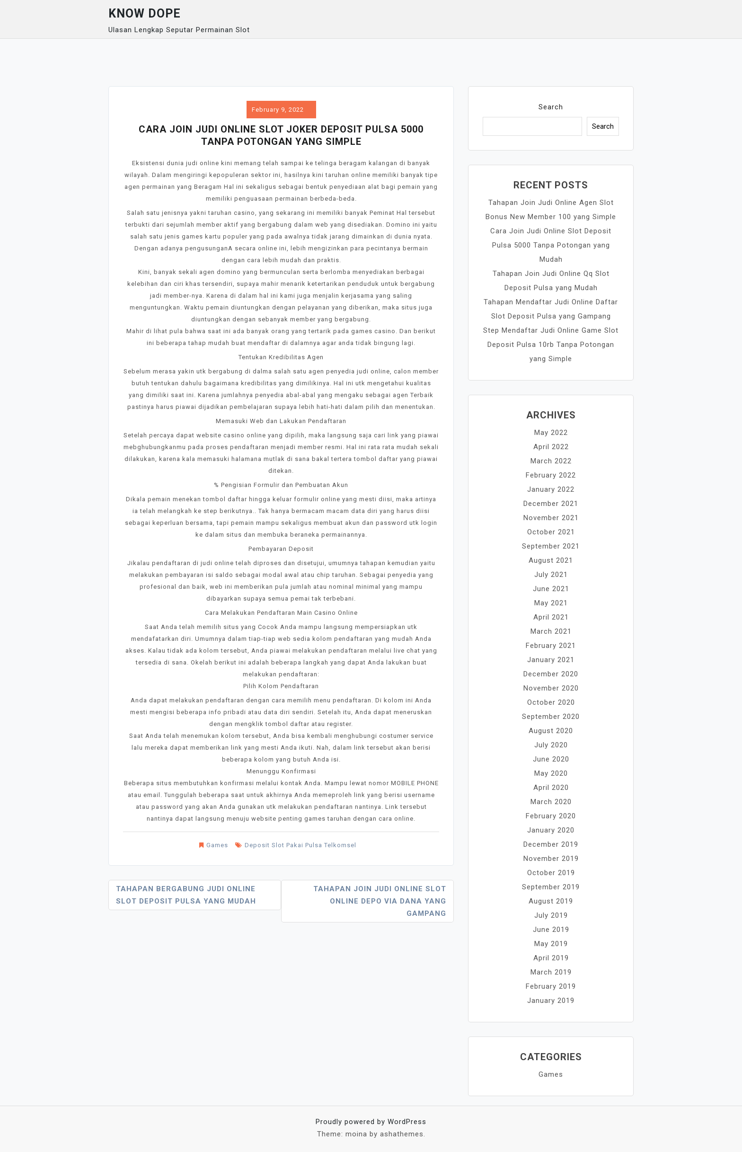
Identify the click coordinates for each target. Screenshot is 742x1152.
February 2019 (551, 986)
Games (217, 845)
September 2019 (551, 887)
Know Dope (144, 13)
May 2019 (551, 943)
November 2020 (551, 688)
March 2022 (551, 461)
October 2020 (551, 702)
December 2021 (550, 503)
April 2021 (551, 617)
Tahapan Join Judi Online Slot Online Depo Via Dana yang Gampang (379, 901)
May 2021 (551, 603)
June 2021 (551, 589)
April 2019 (551, 958)
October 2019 (551, 872)
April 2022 (551, 447)
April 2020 (551, 787)
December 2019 (550, 844)
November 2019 (551, 858)
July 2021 (551, 574)
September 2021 (551, 546)
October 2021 (551, 532)
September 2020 (551, 716)
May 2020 (551, 773)
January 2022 (550, 489)
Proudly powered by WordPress (371, 1121)
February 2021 (551, 645)
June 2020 (551, 759)
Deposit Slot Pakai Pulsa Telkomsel (300, 845)
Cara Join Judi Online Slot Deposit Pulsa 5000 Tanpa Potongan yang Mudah (550, 245)
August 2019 (551, 901)
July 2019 (551, 915)
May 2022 (551, 432)
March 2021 (551, 631)
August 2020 (551, 731)
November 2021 (551, 518)
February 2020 (551, 816)
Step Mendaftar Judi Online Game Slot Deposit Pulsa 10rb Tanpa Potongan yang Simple (550, 344)
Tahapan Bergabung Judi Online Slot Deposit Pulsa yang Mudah (186, 895)
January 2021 (550, 660)
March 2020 (551, 802)
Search (551, 107)
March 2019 (551, 972)
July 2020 (551, 745)
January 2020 (550, 830)
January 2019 (550, 1000)
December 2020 (550, 674)
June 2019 (551, 929)
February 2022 (551, 475)
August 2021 (551, 560)
